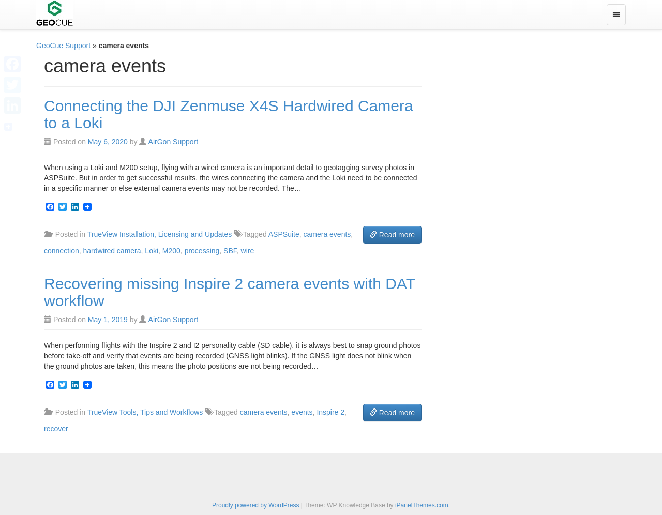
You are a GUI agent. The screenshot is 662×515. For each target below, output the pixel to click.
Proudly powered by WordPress (255, 505)
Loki (151, 251)
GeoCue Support (63, 45)
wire (247, 251)
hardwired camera (112, 251)
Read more (392, 235)
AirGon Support (173, 142)
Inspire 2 (330, 412)
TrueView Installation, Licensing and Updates (159, 234)
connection (61, 251)
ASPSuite (283, 234)
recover (56, 429)
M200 (171, 251)
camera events (327, 234)
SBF (230, 251)
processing (202, 251)
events (301, 412)
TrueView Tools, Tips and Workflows (145, 412)
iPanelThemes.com (421, 505)
